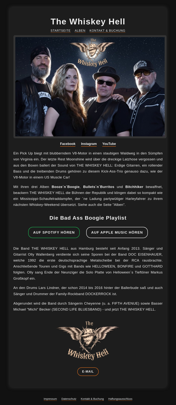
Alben (80, 30)
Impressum (50, 398)
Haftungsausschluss (120, 398)
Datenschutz (68, 398)
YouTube (109, 144)
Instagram (89, 144)
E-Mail (88, 371)
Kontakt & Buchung (107, 30)
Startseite (61, 30)
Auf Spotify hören (54, 232)
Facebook (67, 144)
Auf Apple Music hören (117, 232)
